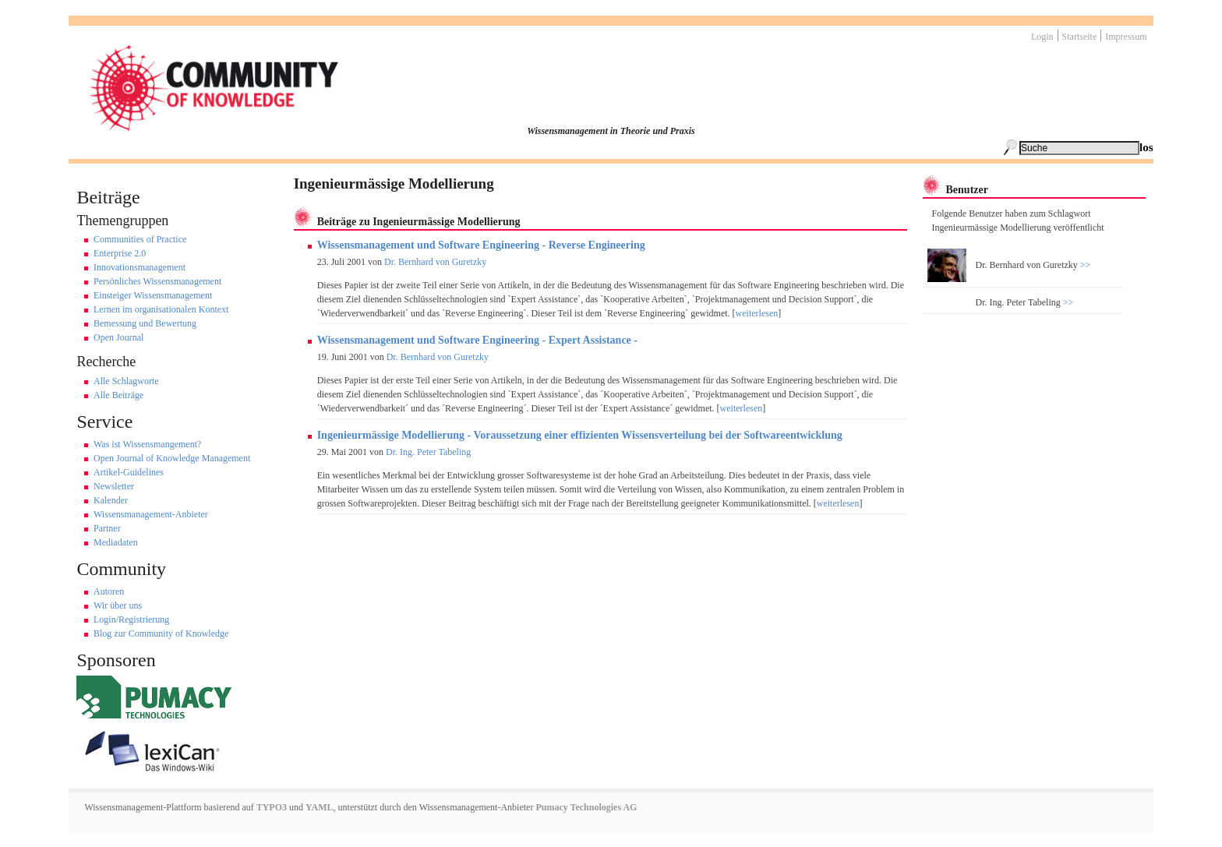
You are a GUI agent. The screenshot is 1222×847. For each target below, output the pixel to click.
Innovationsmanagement (139, 267)
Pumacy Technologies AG (586, 807)
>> (1084, 264)
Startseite (1079, 36)
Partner (107, 528)
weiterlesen (757, 313)
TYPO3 (270, 807)
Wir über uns (118, 605)
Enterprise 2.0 (120, 253)
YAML (320, 807)
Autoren (109, 591)
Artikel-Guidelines (129, 472)
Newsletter (114, 486)
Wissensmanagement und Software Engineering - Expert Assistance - (477, 340)
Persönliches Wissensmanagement (157, 281)
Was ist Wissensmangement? (147, 444)
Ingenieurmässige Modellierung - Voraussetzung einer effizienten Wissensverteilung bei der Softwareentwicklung (579, 435)
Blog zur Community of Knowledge (161, 633)
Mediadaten (116, 542)
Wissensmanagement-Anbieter (151, 514)
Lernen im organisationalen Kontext (161, 309)
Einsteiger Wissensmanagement (153, 295)
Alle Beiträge (118, 395)
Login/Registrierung (131, 619)
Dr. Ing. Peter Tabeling (428, 451)
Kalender (111, 500)
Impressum (1125, 36)
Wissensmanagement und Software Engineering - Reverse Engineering (481, 245)
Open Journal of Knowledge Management (172, 458)
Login (1042, 36)
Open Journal (118, 337)
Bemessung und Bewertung (145, 323)
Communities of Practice (140, 239)
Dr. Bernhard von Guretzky (435, 261)
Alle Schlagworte (126, 381)
